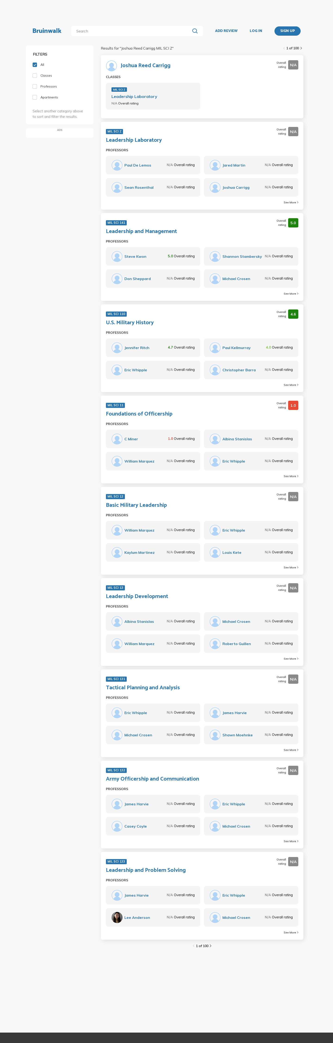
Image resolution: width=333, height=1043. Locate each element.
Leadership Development (137, 596)
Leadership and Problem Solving (146, 870)
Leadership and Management (141, 231)
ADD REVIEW (226, 31)
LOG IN (256, 31)
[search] (131, 31)
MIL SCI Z (119, 89)
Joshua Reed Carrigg (145, 66)
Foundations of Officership (139, 414)
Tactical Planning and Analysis (143, 688)
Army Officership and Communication (152, 779)
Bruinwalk (47, 31)
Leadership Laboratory (134, 96)
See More (291, 202)
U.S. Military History (130, 323)
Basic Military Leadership (136, 505)
